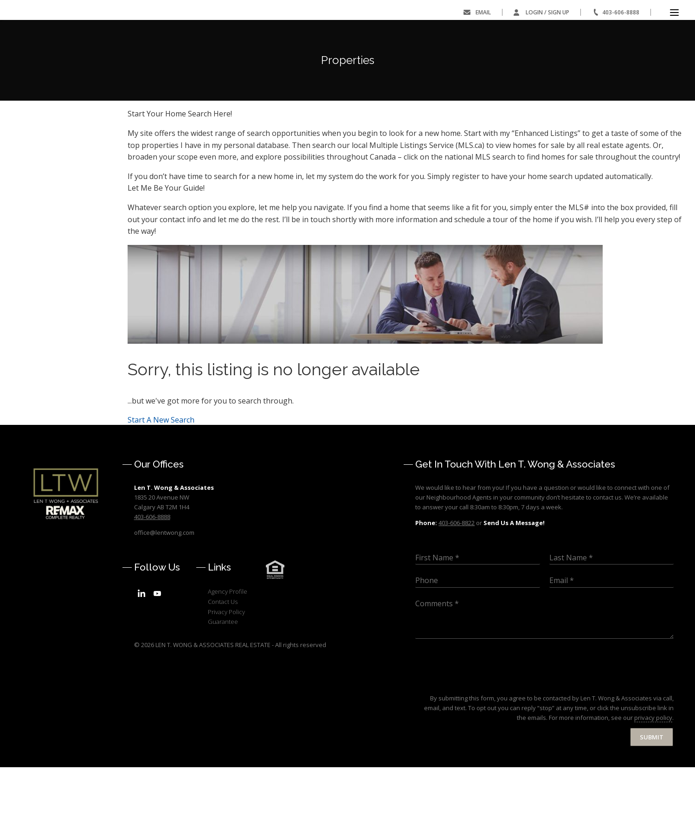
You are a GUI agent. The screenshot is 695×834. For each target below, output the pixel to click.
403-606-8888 (620, 12)
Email (483, 12)
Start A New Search (161, 486)
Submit (651, 803)
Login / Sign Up (547, 12)
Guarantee (223, 688)
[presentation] (485, 749)
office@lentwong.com (164, 599)
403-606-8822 (456, 589)
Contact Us (223, 668)
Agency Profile (227, 658)
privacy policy (653, 784)
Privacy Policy (226, 678)
